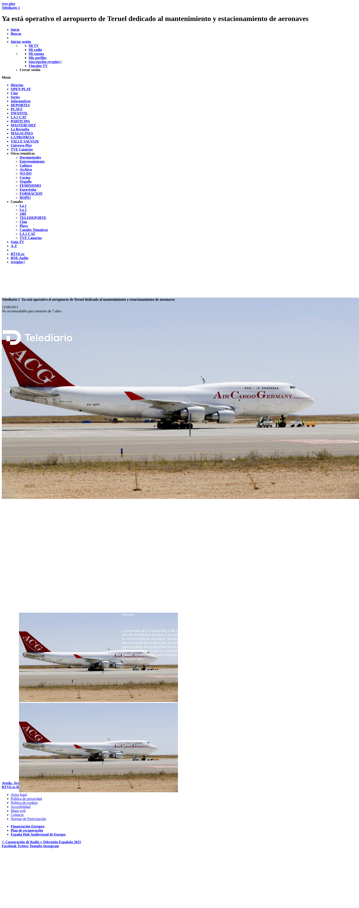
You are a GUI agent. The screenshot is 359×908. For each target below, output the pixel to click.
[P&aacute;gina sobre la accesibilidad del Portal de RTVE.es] (20, 807)
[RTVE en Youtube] (36, 846)
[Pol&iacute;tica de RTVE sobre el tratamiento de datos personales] (26, 799)
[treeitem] (17, 85)
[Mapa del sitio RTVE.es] (18, 811)
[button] (179, 78)
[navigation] (179, 173)
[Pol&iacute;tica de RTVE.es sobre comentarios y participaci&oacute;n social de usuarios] (28, 819)
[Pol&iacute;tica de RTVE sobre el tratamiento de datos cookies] (24, 803)
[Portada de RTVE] (9, 787)
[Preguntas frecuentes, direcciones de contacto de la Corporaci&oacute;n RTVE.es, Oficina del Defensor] (17, 815)
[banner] (179, 12)
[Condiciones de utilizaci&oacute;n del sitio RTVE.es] (19, 795)
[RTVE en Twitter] (23, 846)
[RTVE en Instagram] (51, 846)
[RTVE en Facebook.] (9, 846)
